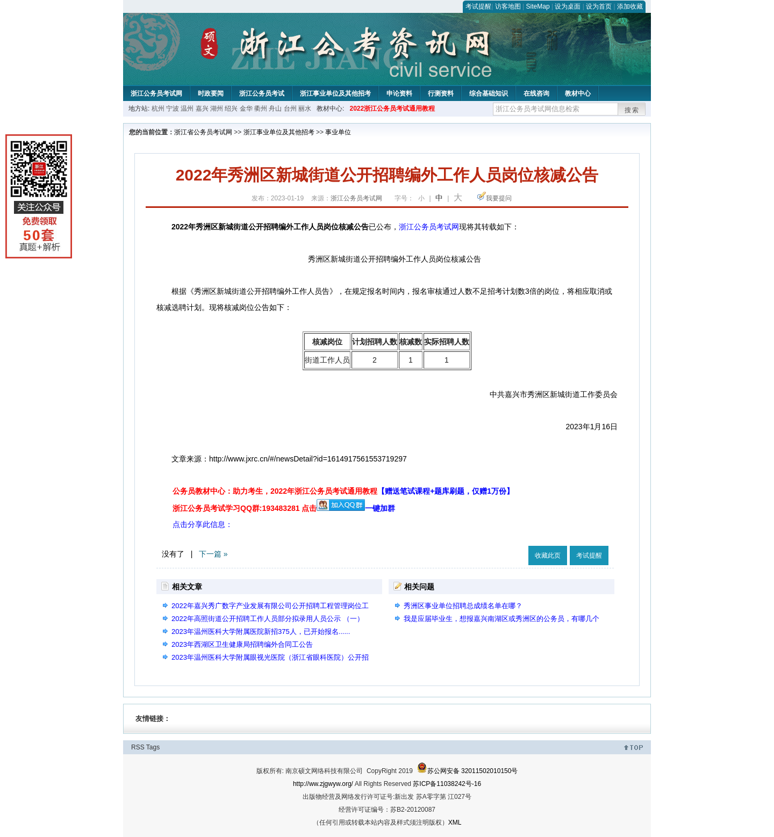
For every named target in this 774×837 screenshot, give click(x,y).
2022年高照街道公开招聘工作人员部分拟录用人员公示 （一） (267, 619)
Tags (153, 747)
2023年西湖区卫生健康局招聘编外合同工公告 (242, 644)
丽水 (304, 108)
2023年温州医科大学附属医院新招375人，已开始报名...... (260, 631)
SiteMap (538, 6)
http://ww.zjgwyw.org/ (323, 784)
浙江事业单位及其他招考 (335, 93)
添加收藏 (630, 6)
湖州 (216, 108)
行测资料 (441, 93)
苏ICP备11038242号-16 (447, 784)
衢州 (260, 108)
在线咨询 (536, 93)
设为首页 (599, 6)
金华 (246, 108)
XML (455, 822)
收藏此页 (548, 555)
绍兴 (231, 108)
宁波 (172, 108)
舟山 (275, 108)
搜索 (632, 110)
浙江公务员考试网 (156, 93)
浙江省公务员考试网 (203, 132)
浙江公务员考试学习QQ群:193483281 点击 (245, 508)
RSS (138, 747)
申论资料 (399, 93)
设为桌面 (567, 6)
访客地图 (508, 6)
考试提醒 (478, 6)
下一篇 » (213, 554)
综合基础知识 (488, 93)
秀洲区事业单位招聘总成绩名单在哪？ (463, 606)
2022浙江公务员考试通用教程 (392, 108)
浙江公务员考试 (261, 93)
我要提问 (499, 198)
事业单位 (338, 132)
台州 (290, 108)
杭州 (158, 108)
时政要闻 (211, 93)
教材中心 (578, 93)
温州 (187, 108)
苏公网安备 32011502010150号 (467, 771)
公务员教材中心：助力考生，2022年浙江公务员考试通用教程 (343, 491)
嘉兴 (202, 108)
